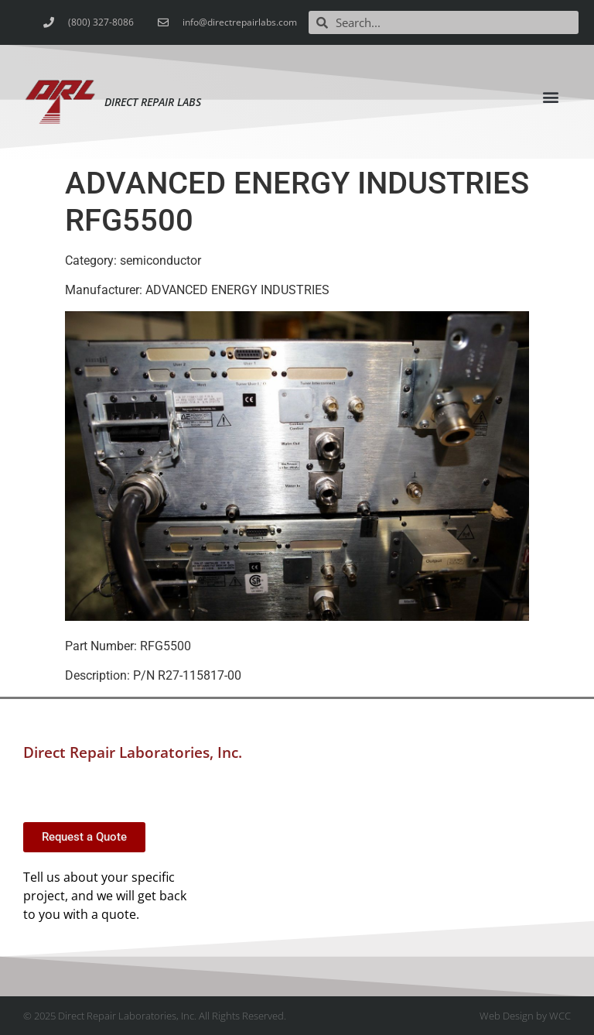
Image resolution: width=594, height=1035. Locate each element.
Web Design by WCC (525, 1016)
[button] (551, 96)
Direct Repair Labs (152, 101)
